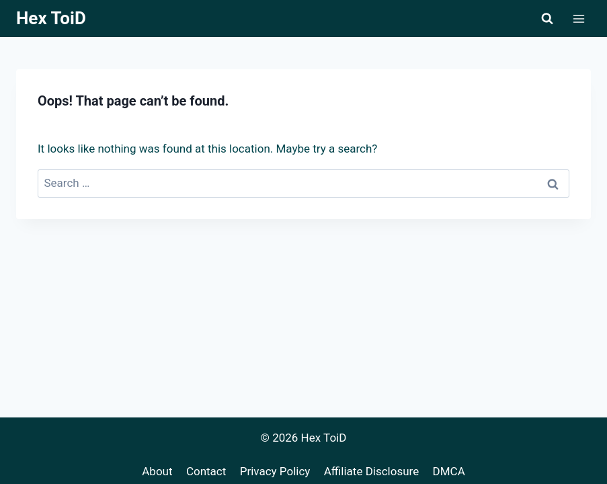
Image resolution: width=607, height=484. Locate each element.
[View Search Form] (547, 19)
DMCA (449, 471)
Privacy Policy (275, 471)
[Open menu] (578, 18)
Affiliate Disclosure (371, 471)
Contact (206, 471)
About (157, 471)
